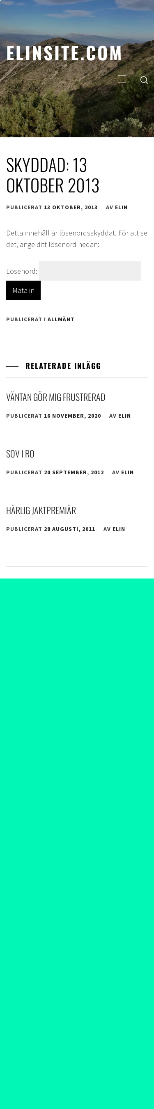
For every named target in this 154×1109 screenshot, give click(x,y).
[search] (144, 79)
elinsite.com (64, 52)
